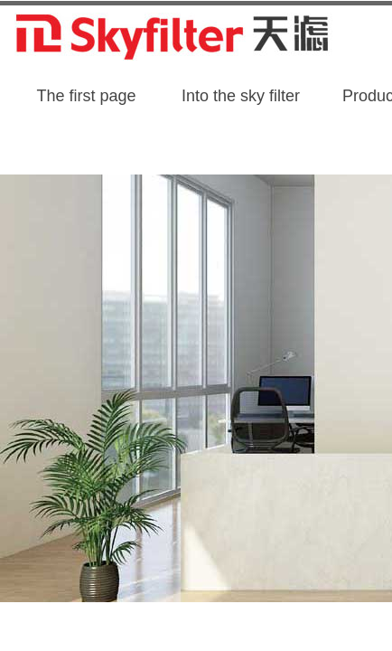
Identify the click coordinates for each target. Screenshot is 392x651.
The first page (85, 96)
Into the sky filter (241, 96)
